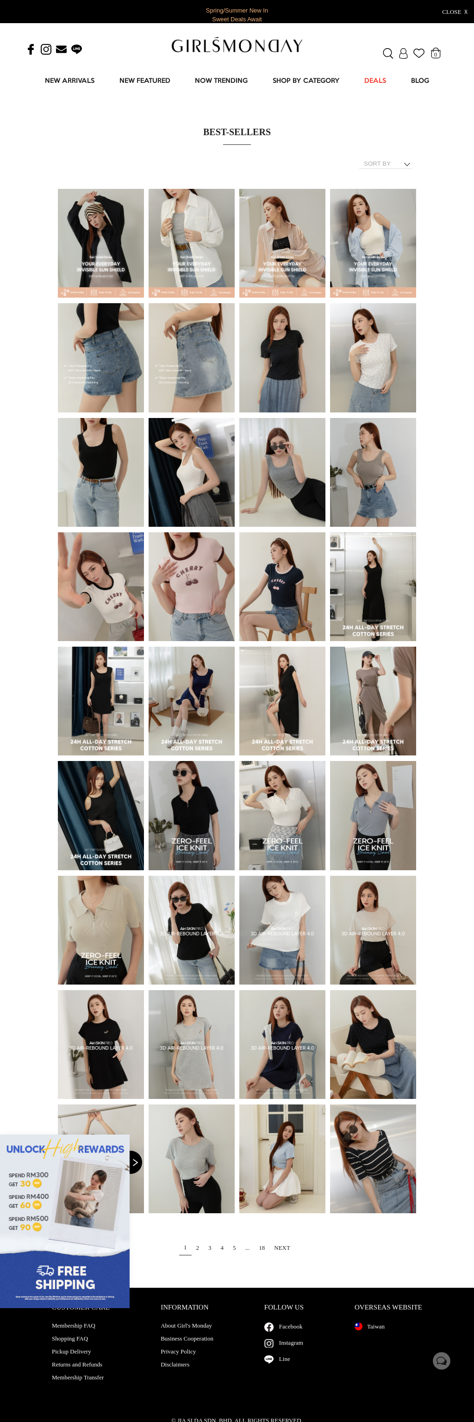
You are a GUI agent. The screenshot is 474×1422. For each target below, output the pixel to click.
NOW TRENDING (221, 81)
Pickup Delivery (71, 1361)
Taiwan (370, 1336)
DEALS (375, 81)
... (247, 1247)
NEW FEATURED (144, 81)
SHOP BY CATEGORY (306, 81)
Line (284, 1368)
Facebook (291, 1335)
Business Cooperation (187, 1348)
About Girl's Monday (186, 1335)
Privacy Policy (178, 1361)
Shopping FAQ (70, 1348)
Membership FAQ (73, 1335)
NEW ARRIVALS (69, 81)
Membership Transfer (78, 1387)
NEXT (282, 1247)
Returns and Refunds (77, 1374)
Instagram (291, 1351)
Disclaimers (175, 1374)
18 (262, 1247)
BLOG (420, 81)
